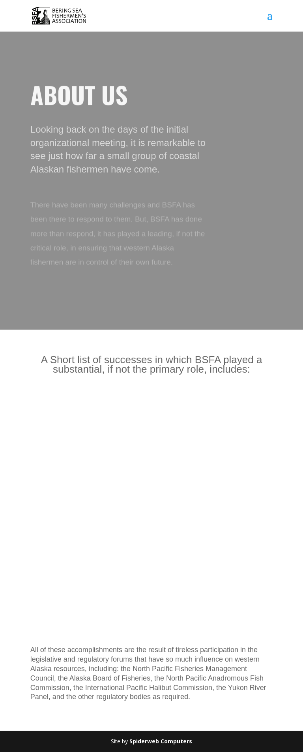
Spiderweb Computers (160, 741)
